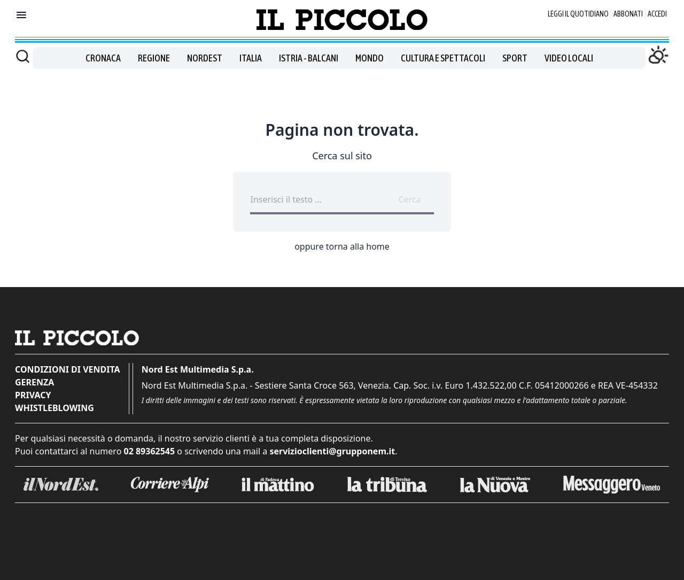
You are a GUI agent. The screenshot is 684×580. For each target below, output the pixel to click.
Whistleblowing (54, 408)
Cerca (409, 199)
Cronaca (103, 58)
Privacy (33, 395)
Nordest (204, 58)
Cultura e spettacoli (443, 58)
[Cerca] (22, 56)
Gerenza (34, 382)
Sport (514, 58)
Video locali (569, 58)
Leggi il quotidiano (578, 14)
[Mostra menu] (21, 15)
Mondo (369, 58)
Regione (154, 58)
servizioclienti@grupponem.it (332, 451)
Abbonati (628, 14)
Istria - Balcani (308, 58)
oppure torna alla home (342, 246)
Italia (250, 58)
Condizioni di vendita (67, 369)
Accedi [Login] (657, 14)
